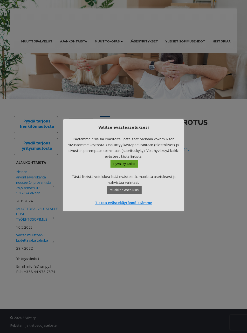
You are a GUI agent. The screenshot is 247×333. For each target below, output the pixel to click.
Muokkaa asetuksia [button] (124, 190)
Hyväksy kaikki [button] (124, 164)
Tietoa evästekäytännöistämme (123, 202)
